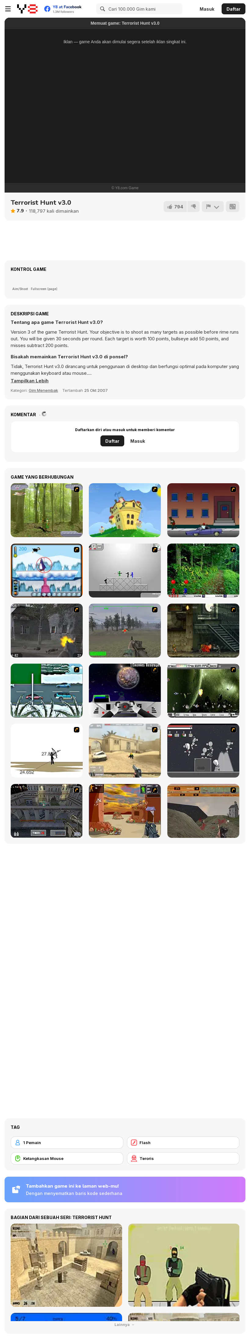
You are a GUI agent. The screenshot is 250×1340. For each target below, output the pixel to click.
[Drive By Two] (203, 510)
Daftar (233, 9)
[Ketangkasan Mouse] (67, 1158)
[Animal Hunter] (47, 510)
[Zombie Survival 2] (203, 631)
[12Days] (47, 691)
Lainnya (125, 1324)
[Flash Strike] (125, 751)
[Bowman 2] (47, 751)
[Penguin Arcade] (47, 570)
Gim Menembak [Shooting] (43, 390)
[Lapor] (213, 206)
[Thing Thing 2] (203, 751)
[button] (30, 381)
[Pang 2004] (203, 570)
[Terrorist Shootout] (125, 811)
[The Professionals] (47, 811)
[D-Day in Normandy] (203, 811)
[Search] (101, 8)
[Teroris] (183, 1158)
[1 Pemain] (67, 1142)
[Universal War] (125, 691)
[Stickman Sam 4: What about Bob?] (125, 570)
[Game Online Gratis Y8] (27, 8)
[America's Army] (125, 631)
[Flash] (183, 1142)
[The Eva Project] (203, 691)
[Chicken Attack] (125, 510)
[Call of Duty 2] (47, 631)
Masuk (207, 9)
